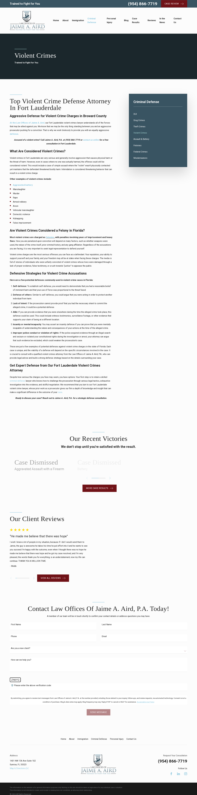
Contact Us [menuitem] (177, 20)
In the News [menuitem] (162, 20)
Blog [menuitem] (126, 20)
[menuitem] (157, 114)
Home (63, 729)
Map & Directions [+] (19, 758)
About (71, 729)
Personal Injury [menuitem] (111, 20)
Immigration (82, 729)
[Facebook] (171, 763)
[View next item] (110, 478)
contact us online (91, 140)
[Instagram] (185, 763)
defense (14, 134)
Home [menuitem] (56, 20)
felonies (50, 237)
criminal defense (17, 381)
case (60, 392)
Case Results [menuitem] (135, 20)
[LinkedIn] (178, 763)
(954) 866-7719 (142, 3)
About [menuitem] (65, 20)
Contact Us (131, 729)
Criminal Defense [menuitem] (91, 20)
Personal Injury (117, 729)
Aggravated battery (23, 185)
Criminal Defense (99, 729)
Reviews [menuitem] (152, 20)
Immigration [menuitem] (78, 20)
